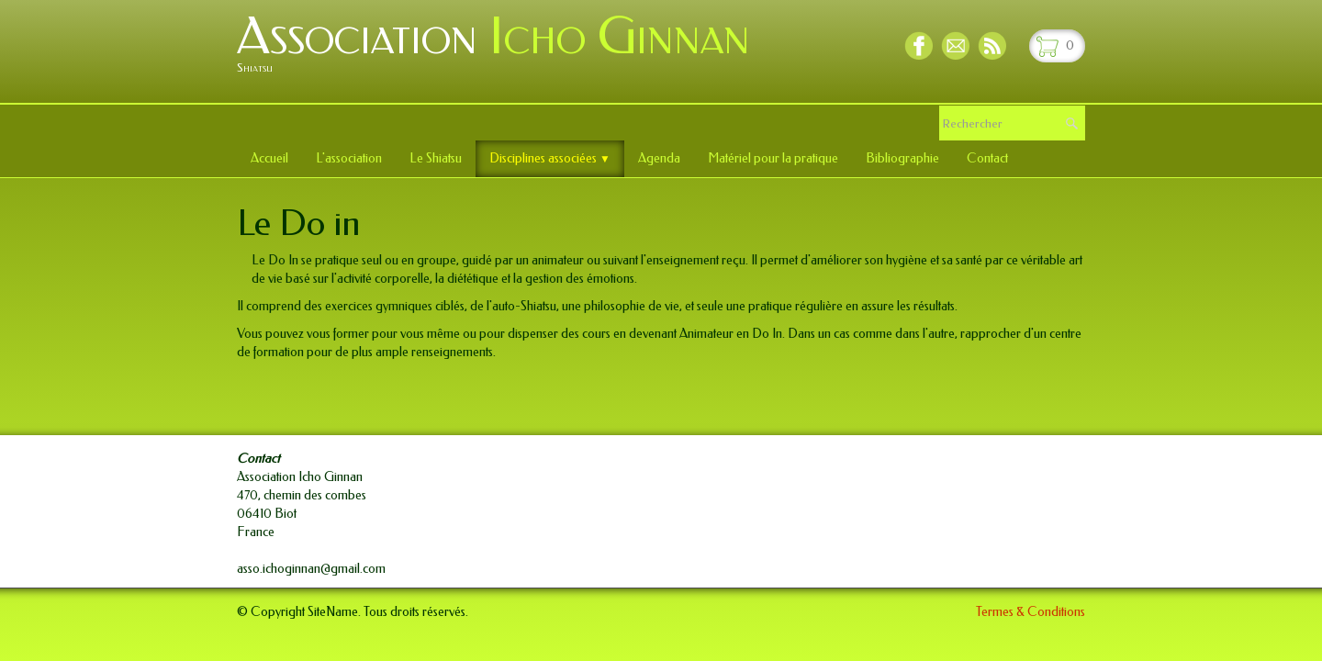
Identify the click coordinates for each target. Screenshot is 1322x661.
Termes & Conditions (1030, 612)
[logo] (500, 49)
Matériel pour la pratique (773, 158)
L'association (349, 158)
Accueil (269, 158)
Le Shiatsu (435, 158)
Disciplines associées (550, 158)
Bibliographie (902, 158)
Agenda (659, 158)
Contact (987, 158)
